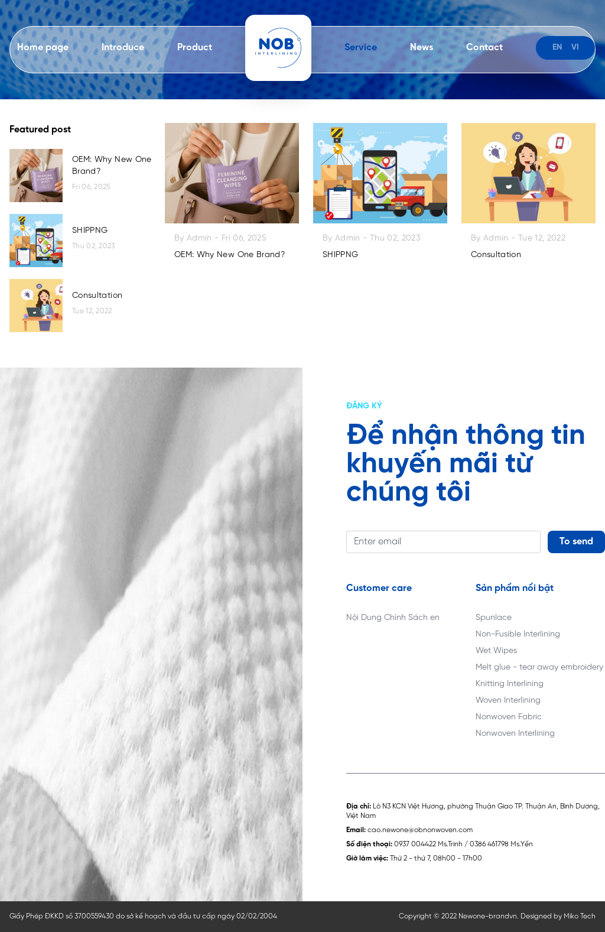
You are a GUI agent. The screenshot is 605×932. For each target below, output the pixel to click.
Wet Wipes (496, 651)
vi (575, 47)
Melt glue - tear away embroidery (539, 667)
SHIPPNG (90, 230)
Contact (484, 48)
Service (360, 48)
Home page (43, 48)
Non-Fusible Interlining (518, 634)
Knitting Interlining (510, 684)
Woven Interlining (508, 700)
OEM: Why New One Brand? (112, 165)
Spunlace (494, 617)
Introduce (123, 48)
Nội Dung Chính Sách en (393, 617)
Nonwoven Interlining (515, 733)
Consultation (97, 295)
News (421, 48)
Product (194, 48)
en (557, 47)
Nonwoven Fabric (509, 717)
